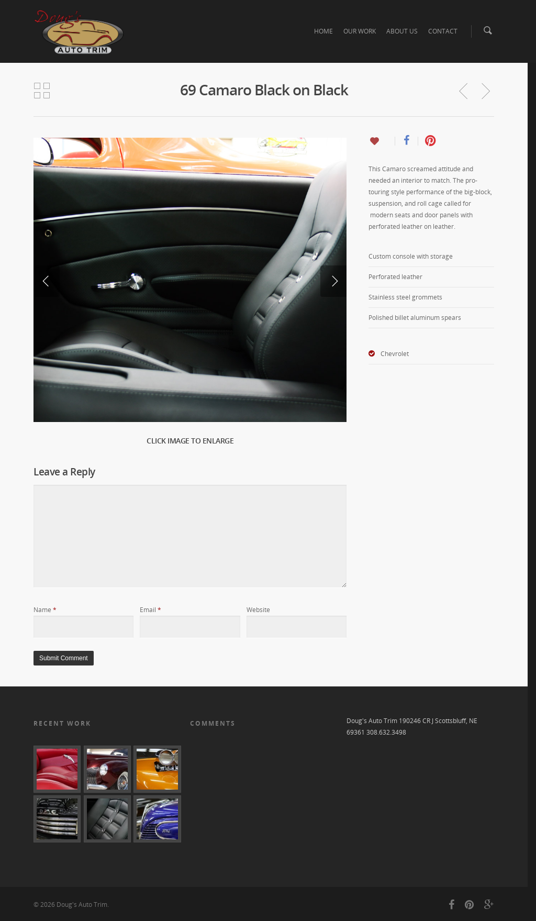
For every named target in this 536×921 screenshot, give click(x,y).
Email (150, 609)
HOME (323, 31)
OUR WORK (359, 31)
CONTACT (442, 31)
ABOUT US (402, 31)
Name (45, 609)
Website (258, 609)
